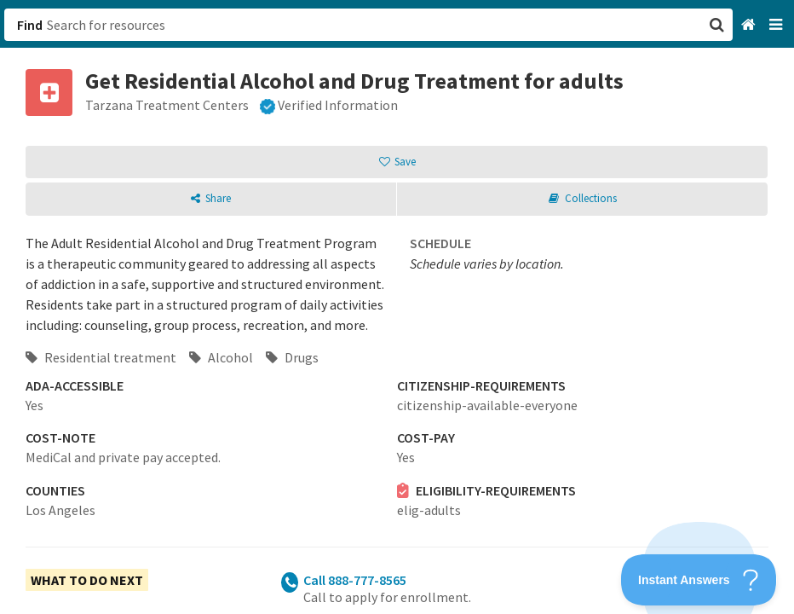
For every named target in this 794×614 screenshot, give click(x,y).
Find (30, 24)
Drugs (292, 357)
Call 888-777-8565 (354, 579)
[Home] (750, 25)
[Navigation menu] (777, 25)
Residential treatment (101, 357)
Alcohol (221, 357)
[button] (397, 307)
